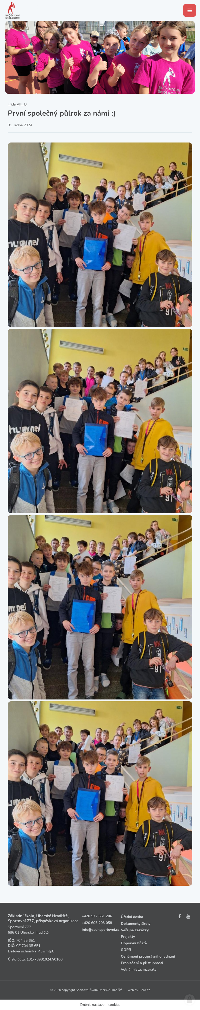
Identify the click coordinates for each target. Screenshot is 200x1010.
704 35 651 (25, 940)
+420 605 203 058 (97, 922)
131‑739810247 (40, 959)
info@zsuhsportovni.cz (101, 929)
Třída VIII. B (17, 104)
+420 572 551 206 (97, 916)
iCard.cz (144, 990)
